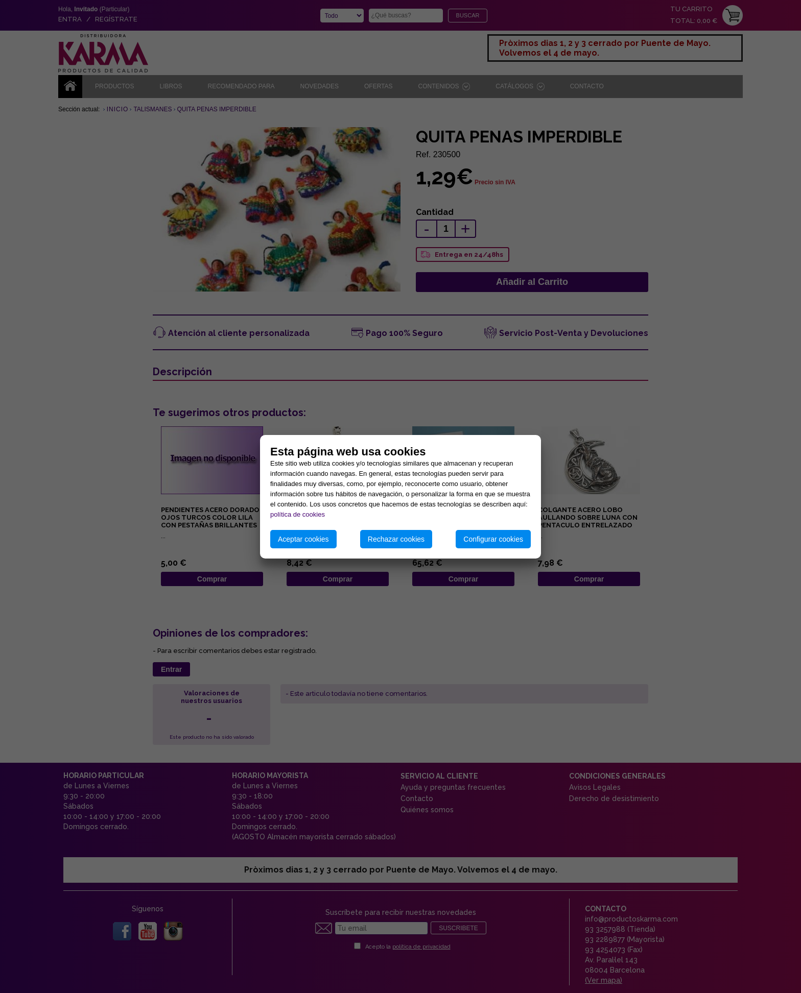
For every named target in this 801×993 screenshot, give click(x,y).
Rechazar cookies (396, 539)
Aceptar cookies (303, 539)
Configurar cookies (493, 539)
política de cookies (297, 514)
